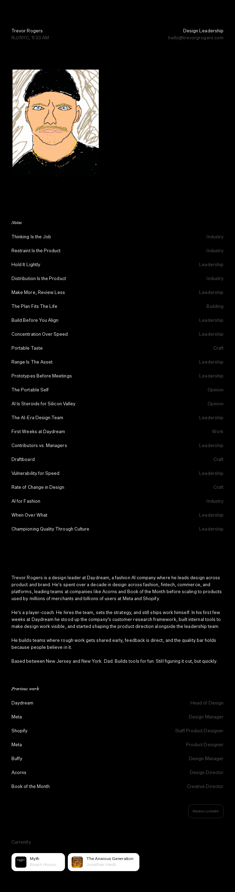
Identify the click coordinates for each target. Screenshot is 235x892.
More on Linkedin (206, 811)
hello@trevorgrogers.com (196, 38)
